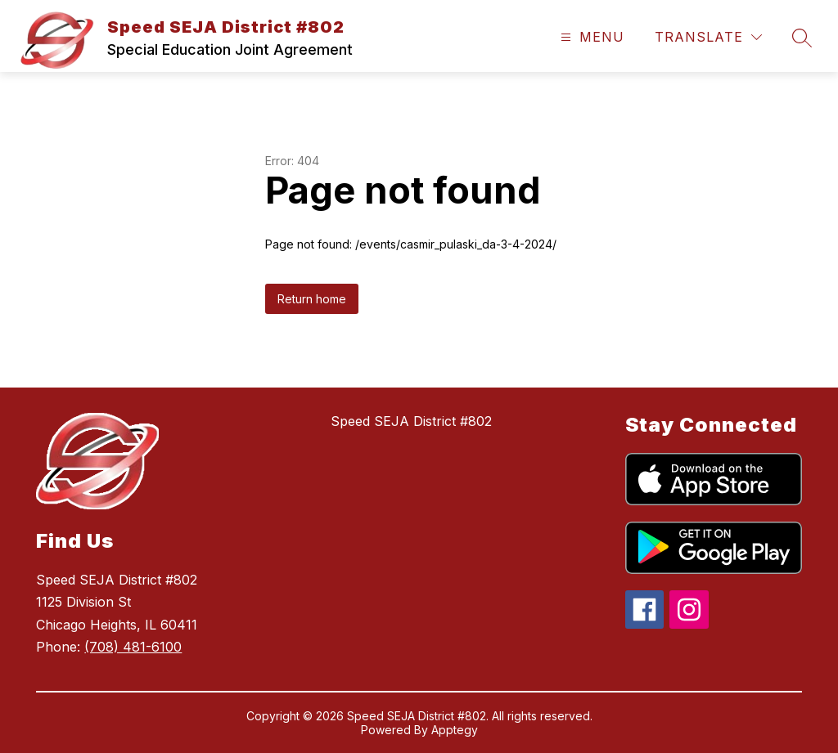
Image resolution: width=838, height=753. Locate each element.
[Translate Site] (708, 37)
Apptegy (454, 730)
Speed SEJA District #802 (411, 421)
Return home (311, 299)
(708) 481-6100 (133, 647)
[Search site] (802, 37)
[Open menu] (590, 37)
